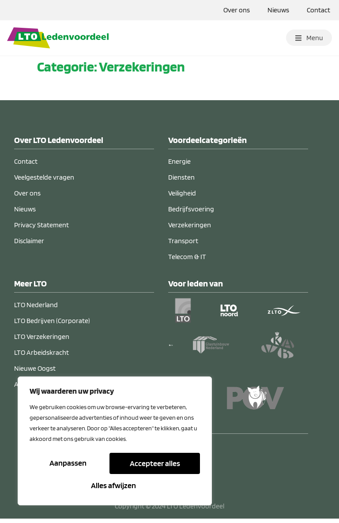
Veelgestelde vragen (44, 181)
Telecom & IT (187, 261)
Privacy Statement (41, 229)
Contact (318, 10)
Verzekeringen (189, 229)
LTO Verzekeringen (41, 341)
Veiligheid (182, 197)
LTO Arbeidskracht (41, 357)
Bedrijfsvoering (191, 213)
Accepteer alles (115, 485)
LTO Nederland (36, 309)
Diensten (181, 181)
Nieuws (278, 10)
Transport (183, 245)
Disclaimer (29, 245)
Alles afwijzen (153, 464)
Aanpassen (68, 464)
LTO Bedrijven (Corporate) (52, 325)
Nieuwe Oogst (35, 373)
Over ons (236, 10)
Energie (179, 166)
